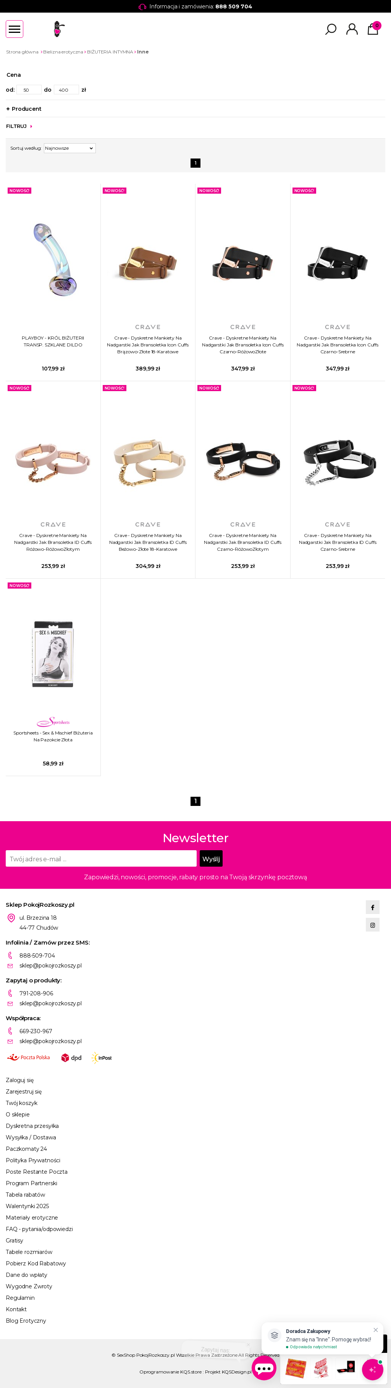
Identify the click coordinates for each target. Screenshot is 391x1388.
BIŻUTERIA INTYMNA (110, 52)
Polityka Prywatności (33, 1160)
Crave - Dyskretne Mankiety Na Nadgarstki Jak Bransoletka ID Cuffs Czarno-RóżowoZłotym (242, 542)
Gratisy (14, 1240)
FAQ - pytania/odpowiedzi (39, 1229)
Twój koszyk (21, 1103)
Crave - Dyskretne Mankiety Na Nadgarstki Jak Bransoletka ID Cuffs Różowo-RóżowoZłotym (53, 542)
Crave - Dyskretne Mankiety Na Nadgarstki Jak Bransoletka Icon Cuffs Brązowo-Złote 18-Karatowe (148, 344)
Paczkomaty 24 (26, 1148)
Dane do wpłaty (26, 1275)
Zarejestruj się (24, 1091)
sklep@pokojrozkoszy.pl (50, 965)
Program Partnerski (31, 1183)
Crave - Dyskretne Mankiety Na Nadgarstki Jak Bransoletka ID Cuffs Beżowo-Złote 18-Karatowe (148, 542)
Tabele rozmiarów (29, 1252)
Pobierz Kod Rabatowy (36, 1263)
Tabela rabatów (25, 1194)
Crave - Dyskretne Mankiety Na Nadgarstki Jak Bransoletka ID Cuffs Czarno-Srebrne (337, 542)
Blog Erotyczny (26, 1320)
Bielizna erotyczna (63, 52)
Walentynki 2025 (27, 1206)
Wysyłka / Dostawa (31, 1137)
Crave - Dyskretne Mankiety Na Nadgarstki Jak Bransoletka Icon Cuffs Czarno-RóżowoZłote (243, 344)
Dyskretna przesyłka (32, 1126)
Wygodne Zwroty (29, 1286)
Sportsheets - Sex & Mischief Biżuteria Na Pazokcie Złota (52, 736)
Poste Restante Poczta (37, 1171)
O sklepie (18, 1114)
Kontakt (16, 1309)
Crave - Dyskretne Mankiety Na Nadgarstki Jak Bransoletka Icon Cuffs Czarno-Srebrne (337, 344)
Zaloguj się (19, 1080)
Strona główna (22, 52)
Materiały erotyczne (32, 1217)
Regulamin (20, 1297)
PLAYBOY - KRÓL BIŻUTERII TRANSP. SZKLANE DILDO (53, 341)
